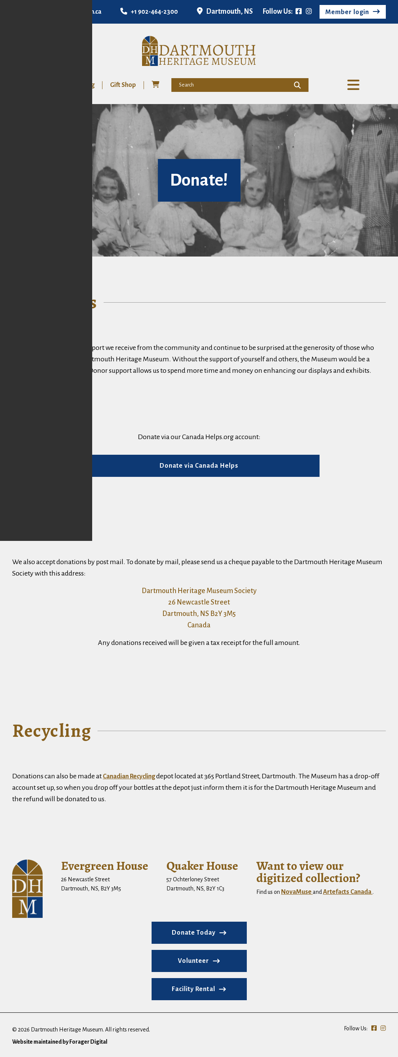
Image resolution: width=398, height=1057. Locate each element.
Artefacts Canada (347, 893)
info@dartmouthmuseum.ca (56, 11)
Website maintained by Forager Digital (59, 1043)
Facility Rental (193, 990)
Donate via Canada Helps (199, 467)
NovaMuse (297, 893)
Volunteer (52, 86)
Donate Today (194, 934)
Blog (88, 86)
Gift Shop (123, 86)
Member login (347, 12)
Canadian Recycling (129, 778)
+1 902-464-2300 (149, 11)
